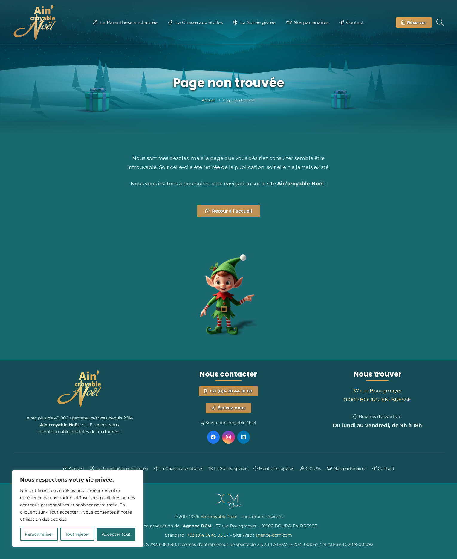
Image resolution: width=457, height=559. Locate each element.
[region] (77, 508)
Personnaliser (39, 534)
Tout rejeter (77, 534)
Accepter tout (116, 534)
